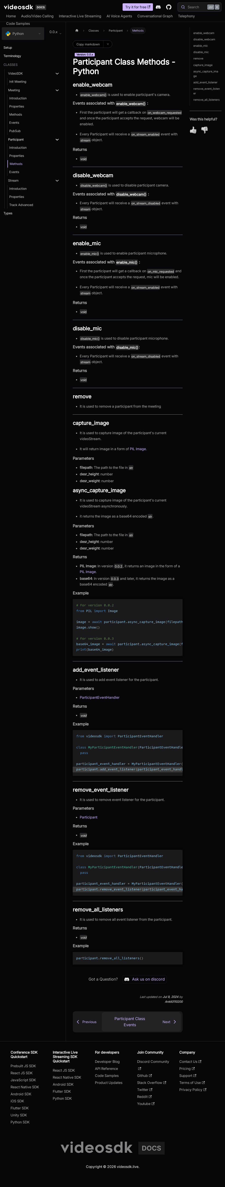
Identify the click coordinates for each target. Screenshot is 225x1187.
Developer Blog (107, 1061)
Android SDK (21, 1094)
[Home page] (77, 30)
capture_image (202, 65)
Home (11, 16)
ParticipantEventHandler (100, 697)
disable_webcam (204, 39)
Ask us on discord (144, 979)
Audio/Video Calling (37, 16)
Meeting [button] (14, 90)
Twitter (144, 1089)
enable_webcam (203, 33)
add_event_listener (205, 82)
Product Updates (108, 1082)
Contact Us (190, 1061)
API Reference (106, 1068)
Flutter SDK (20, 1108)
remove (198, 58)
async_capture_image (205, 74)
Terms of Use (192, 1082)
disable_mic (201, 52)
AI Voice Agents (119, 16)
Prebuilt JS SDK (23, 1066)
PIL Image (138, 449)
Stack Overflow (151, 1082)
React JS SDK (22, 1073)
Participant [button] (16, 139)
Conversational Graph (155, 16)
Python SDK (20, 1122)
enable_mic (200, 45)
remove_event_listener (206, 91)
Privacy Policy (192, 1089)
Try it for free (137, 7)
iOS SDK (17, 1101)
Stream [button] (13, 180)
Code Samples (18, 23)
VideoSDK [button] (15, 73)
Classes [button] (11, 64)
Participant (88, 817)
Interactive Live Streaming (80, 16)
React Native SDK (25, 1087)
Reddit (144, 1096)
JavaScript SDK (23, 1080)
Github (144, 1075)
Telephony (186, 16)
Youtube (145, 1103)
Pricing (187, 1068)
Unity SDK (19, 1115)
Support (187, 1075)
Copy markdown (88, 44)
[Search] (199, 7)
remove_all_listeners (206, 99)
